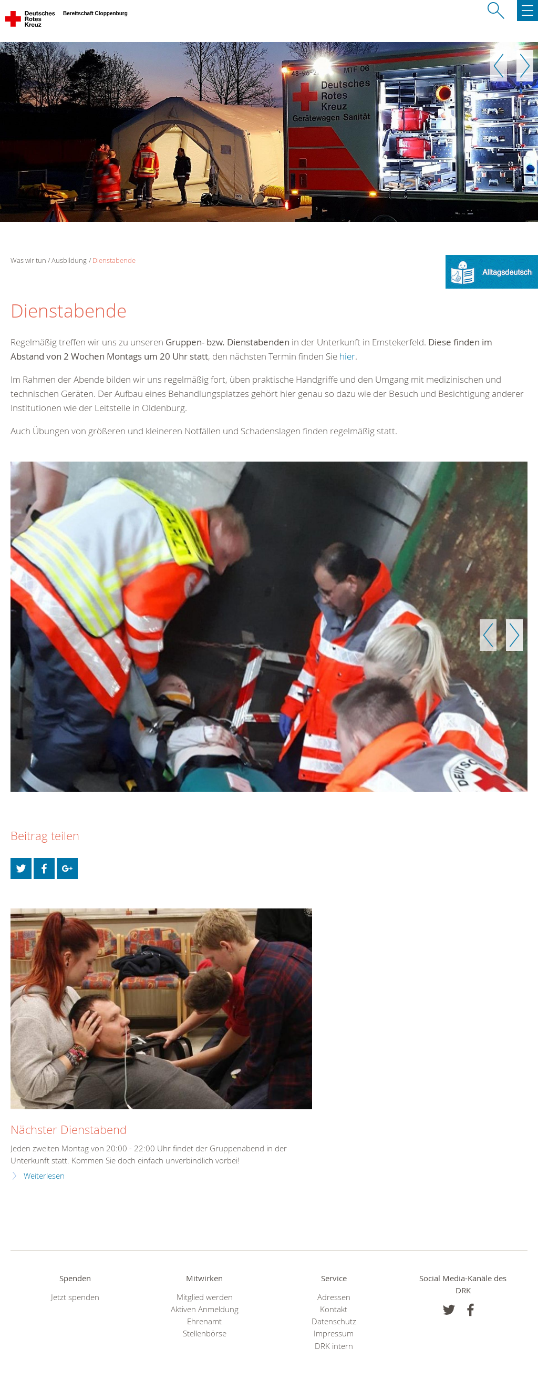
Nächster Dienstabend (69, 1129)
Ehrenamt (204, 1321)
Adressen (333, 1297)
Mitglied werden (205, 1297)
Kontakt (333, 1309)
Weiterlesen (44, 1176)
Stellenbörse (204, 1333)
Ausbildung (69, 260)
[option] (269, 132)
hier (347, 356)
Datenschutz (334, 1321)
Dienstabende (114, 260)
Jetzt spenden (75, 1297)
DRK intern (334, 1346)
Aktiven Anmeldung (205, 1309)
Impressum (334, 1333)
